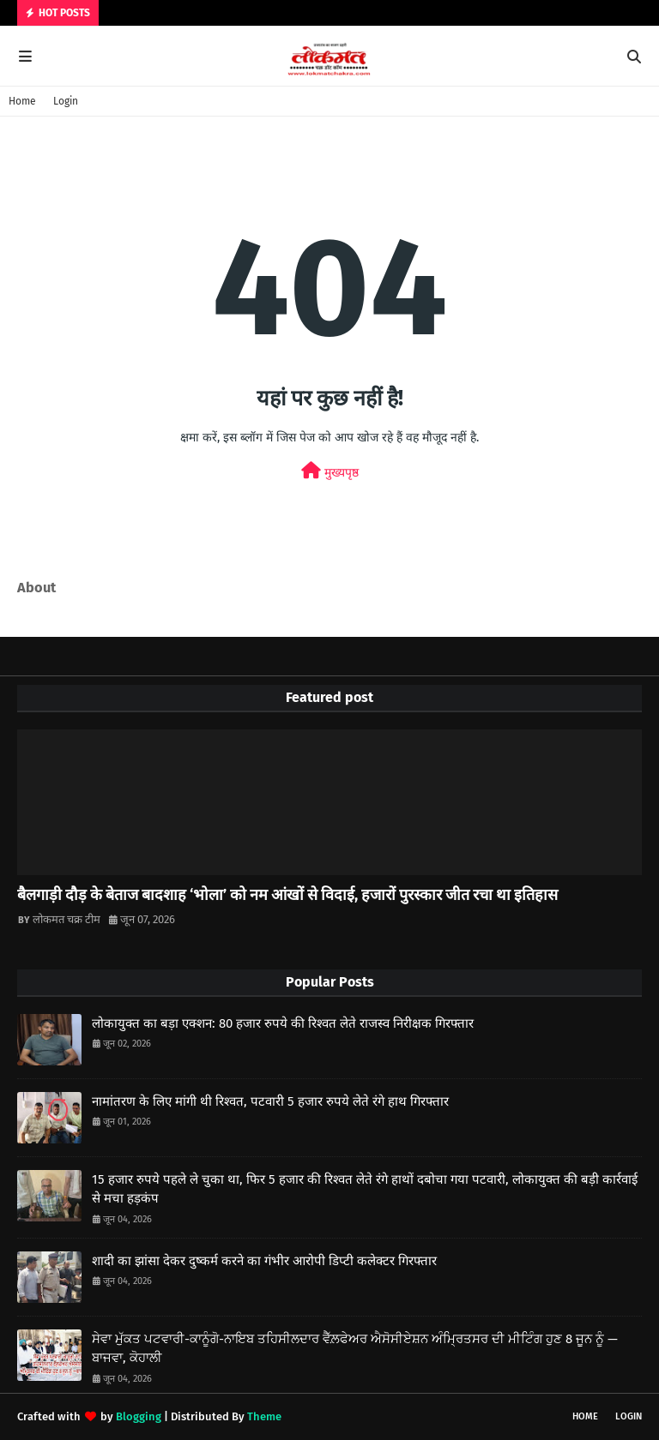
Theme (264, 1416)
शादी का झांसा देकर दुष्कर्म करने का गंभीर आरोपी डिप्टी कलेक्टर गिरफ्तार (264, 1261)
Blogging (138, 1416)
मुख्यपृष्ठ (330, 471)
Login (65, 101)
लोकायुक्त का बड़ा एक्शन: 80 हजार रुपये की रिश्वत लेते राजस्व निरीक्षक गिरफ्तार (283, 1023)
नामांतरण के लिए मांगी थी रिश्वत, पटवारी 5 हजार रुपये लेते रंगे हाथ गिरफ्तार (270, 1101)
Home (22, 101)
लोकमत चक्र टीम (66, 919)
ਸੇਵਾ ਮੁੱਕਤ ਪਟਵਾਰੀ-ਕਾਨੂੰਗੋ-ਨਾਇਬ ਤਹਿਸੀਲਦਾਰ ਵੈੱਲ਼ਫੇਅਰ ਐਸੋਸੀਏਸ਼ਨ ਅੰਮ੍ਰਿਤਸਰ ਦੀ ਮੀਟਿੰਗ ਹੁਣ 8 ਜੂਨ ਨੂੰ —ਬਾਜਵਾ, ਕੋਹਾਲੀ (355, 1348)
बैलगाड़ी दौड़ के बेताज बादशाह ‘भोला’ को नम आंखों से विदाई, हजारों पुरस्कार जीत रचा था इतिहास (287, 894)
